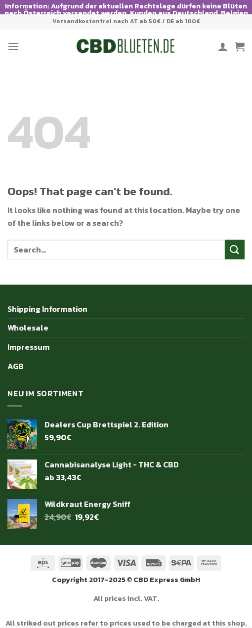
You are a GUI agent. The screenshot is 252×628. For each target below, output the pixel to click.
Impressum (28, 338)
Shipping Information (47, 300)
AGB (15, 357)
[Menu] (13, 37)
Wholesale (27, 319)
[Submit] (235, 240)
